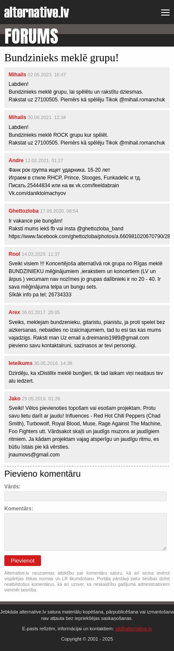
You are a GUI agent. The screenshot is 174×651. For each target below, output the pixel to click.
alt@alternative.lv (133, 628)
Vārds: (12, 487)
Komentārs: (18, 509)
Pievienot (23, 560)
